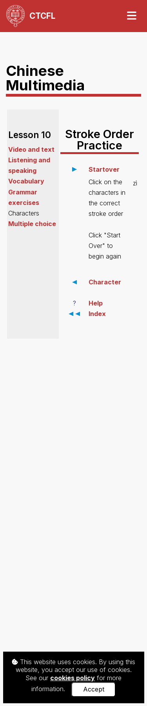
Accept (93, 689)
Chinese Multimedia (45, 78)
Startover (104, 169)
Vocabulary (26, 181)
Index (97, 314)
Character (105, 282)
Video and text (31, 149)
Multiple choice (32, 224)
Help (96, 303)
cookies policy (72, 678)
